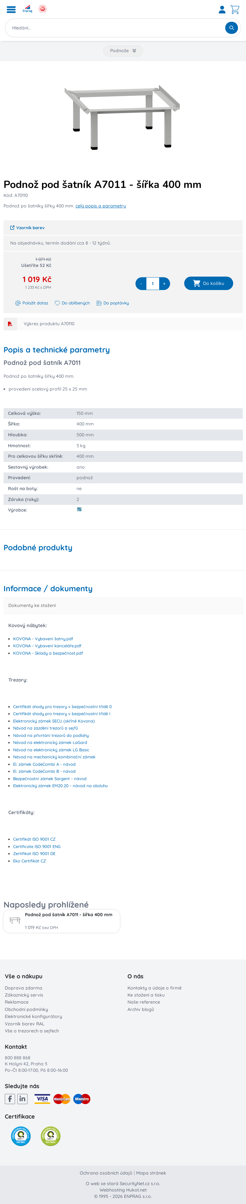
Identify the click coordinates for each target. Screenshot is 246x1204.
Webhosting (112, 1190)
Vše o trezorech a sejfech (32, 1031)
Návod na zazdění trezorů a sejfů (45, 728)
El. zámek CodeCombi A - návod (44, 764)
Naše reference (143, 1002)
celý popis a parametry (101, 206)
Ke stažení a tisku (146, 995)
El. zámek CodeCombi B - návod (44, 771)
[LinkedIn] (22, 1099)
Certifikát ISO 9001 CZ (34, 839)
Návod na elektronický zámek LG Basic (51, 749)
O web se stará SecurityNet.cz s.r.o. (123, 1183)
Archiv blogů (140, 1009)
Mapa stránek (151, 1173)
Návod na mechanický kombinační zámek (54, 756)
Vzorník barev (27, 227)
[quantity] (152, 283)
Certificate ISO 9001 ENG (37, 846)
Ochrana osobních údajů (106, 1173)
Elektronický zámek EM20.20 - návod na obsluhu (60, 785)
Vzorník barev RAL (25, 1024)
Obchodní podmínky (26, 1009)
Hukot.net (136, 1190)
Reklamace (17, 1002)
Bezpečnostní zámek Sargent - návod (49, 778)
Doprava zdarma (23, 988)
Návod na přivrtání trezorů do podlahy (51, 735)
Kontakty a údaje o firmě (154, 988)
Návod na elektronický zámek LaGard (50, 742)
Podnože (123, 50)
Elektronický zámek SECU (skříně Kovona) (54, 720)
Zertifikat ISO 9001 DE (34, 853)
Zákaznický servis (24, 995)
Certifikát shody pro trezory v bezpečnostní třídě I (61, 713)
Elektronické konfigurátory (33, 1016)
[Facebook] (10, 1099)
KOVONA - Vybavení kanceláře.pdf (47, 645)
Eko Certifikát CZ (29, 860)
